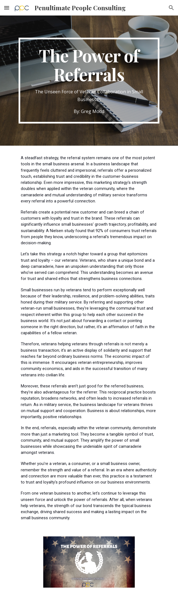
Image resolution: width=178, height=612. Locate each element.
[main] (89, 81)
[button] (6, 7)
